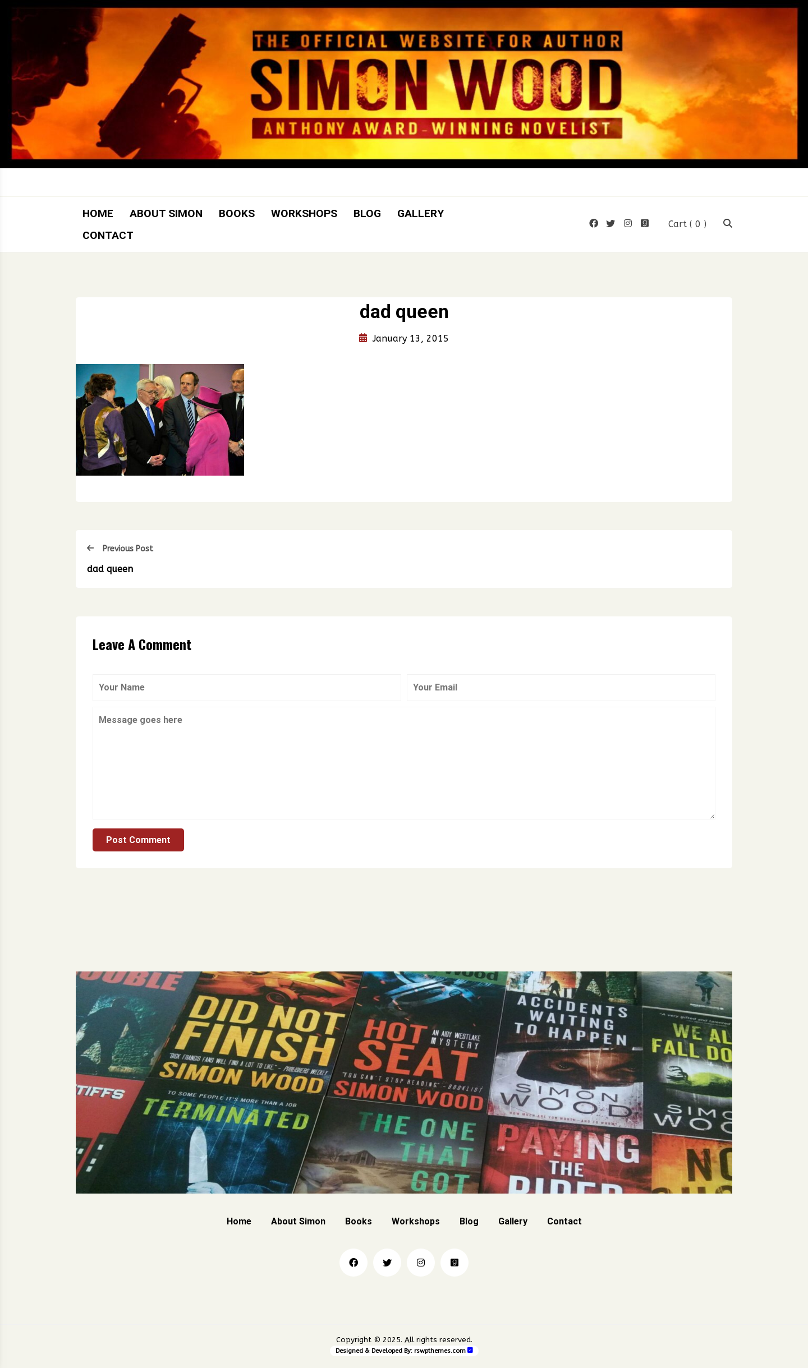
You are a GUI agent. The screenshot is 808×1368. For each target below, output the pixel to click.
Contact (108, 235)
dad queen (110, 571)
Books (237, 213)
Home (97, 213)
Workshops (304, 213)
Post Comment (138, 842)
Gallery (420, 213)
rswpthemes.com (440, 1353)
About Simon (166, 213)
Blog (367, 213)
